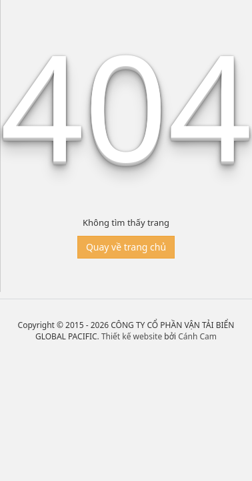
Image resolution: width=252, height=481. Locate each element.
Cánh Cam (197, 336)
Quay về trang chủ (126, 246)
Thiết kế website (131, 336)
